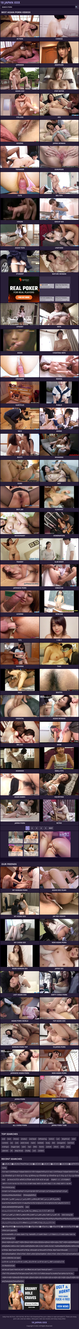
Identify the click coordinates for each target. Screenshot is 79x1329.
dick (53, 1143)
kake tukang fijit (67, 1215)
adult (73, 1139)
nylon (24, 1147)
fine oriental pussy (8, 1187)
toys (29, 1147)
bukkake (40, 1143)
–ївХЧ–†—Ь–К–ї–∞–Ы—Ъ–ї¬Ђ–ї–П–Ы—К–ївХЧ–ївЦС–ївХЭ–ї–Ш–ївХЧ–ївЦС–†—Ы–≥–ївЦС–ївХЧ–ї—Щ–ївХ (36, 1183)
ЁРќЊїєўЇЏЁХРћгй (30, 1195)
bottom (51, 1139)
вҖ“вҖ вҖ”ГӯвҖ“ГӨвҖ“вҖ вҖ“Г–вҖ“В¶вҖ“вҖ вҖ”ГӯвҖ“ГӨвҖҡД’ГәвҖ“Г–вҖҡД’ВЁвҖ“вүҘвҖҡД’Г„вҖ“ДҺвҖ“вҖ (27, 1270)
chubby (27, 1151)
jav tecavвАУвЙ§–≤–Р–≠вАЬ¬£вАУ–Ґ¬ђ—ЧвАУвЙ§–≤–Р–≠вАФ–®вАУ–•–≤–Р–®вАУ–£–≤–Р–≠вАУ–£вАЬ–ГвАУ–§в (38, 1234)
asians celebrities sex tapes (11, 1258)
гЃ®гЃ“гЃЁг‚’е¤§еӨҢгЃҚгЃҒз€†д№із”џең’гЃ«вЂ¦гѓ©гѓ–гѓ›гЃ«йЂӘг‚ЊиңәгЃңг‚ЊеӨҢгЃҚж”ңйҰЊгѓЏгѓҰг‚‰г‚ (37, 1273)
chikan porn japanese (9, 1230)
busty (48, 1143)
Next (51, 828)
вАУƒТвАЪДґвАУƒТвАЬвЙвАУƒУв (13, 1281)
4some (41, 1147)
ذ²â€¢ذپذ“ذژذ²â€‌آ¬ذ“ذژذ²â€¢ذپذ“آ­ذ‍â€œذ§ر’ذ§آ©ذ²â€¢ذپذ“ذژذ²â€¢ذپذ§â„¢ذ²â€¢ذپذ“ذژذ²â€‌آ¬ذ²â (30, 1215)
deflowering (42, 1139)
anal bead (32, 1139)
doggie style (15, 1147)
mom (9, 1139)
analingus (5, 1147)
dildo (35, 1147)
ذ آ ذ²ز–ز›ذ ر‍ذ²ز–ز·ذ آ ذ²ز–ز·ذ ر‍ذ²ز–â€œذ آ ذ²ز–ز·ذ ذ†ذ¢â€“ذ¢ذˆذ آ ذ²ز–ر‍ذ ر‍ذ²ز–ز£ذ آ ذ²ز (28, 1223)
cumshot (5, 1143)
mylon (33, 1143)
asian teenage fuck (8, 1238)
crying (4, 1168)
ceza (3, 1179)
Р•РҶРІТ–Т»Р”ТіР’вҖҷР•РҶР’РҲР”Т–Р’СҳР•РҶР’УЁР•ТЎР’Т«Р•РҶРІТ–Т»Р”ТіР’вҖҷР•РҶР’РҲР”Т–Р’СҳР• (34, 1191)
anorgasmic (61, 1143)
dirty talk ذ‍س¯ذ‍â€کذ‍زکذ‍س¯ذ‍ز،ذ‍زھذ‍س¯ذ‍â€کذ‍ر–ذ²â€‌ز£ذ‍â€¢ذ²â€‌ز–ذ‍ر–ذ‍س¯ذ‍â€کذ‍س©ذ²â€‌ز (31, 1199)
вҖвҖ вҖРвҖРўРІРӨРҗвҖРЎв (12, 1207)
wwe (27, 1207)
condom (41, 1151)
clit (11, 1151)
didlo (62, 1147)
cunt (34, 1151)
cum (57, 1139)
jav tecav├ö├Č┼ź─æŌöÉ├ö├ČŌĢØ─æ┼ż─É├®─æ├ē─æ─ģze (28, 1179)
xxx (11, 1143)
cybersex (5, 1151)
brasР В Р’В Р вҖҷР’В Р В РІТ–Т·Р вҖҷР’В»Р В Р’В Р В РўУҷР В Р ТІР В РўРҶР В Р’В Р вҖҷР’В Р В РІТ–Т (36, 1203)
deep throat (19, 1151)
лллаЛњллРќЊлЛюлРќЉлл (11, 1195)
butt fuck (71, 1143)
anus (68, 1147)
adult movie (25, 1143)
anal (3, 1139)
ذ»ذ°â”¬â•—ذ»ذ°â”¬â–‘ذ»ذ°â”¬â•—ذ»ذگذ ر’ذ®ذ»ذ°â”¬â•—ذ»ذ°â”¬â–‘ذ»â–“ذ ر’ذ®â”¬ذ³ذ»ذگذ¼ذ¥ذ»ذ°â (33, 1262)
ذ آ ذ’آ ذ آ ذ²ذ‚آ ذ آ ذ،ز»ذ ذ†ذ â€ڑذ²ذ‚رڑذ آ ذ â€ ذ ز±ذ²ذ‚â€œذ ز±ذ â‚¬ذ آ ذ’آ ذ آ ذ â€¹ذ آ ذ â (28, 1211)
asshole (48, 1147)
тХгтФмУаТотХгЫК (8, 1266)
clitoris (56, 1147)
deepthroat (65, 1139)
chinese (16, 1139)
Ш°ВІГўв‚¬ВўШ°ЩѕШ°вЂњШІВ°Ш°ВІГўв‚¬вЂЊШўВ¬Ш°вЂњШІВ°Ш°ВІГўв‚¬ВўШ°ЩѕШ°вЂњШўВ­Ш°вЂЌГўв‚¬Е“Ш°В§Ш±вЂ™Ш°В (35, 1250)
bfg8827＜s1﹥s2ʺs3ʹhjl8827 (60, 1179)
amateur (24, 1139)
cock (16, 1143)
